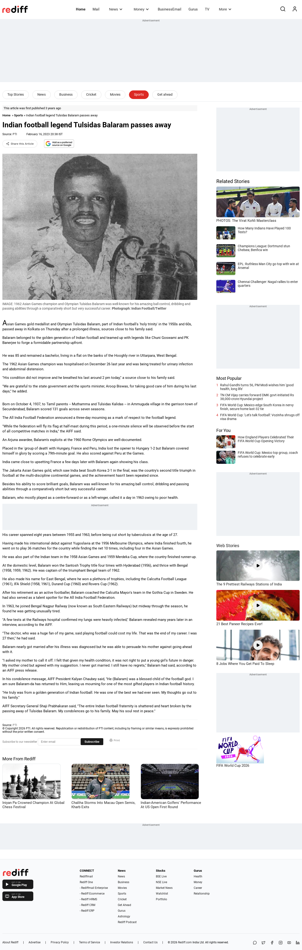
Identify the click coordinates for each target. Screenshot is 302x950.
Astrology (124, 916)
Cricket (91, 94)
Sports (139, 94)
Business (66, 94)
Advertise (34, 942)
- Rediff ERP (87, 910)
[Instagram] (280, 943)
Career (198, 888)
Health (198, 876)
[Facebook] (272, 943)
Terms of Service (89, 942)
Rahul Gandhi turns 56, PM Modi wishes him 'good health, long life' (257, 387)
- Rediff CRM (87, 905)
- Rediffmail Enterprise (94, 888)
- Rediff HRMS (88, 899)
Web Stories (227, 545)
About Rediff (10, 942)
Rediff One (86, 882)
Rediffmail (86, 876)
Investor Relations (121, 942)
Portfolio (161, 899)
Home (80, 9)
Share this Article (20, 144)
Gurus (193, 9)
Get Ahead (124, 905)
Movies (115, 94)
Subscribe (91, 741)
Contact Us (150, 942)
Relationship (202, 893)
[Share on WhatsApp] (255, 943)
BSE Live (161, 876)
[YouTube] (289, 943)
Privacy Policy (60, 942)
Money (141, 9)
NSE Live (161, 882)
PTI (15, 134)
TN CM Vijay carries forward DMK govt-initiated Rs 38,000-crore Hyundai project (257, 397)
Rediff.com (185, 942)
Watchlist (162, 893)
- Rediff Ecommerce (92, 893)
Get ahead (165, 94)
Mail (96, 9)
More (225, 9)
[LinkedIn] (298, 943)
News (115, 9)
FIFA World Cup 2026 (232, 765)
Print (114, 740)
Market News (164, 888)
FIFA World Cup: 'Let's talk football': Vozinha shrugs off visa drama (260, 417)
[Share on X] (263, 943)
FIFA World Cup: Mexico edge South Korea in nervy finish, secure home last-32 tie (257, 407)
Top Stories (15, 94)
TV (207, 9)
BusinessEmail (169, 9)
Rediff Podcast (127, 922)
